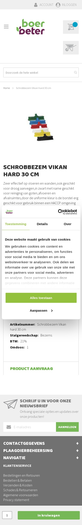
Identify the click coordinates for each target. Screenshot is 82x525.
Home (6, 88)
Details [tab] (42, 224)
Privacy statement (16, 500)
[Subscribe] (67, 427)
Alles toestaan (41, 298)
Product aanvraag (31, 369)
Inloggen (69, 4)
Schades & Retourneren (20, 490)
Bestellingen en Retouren (21, 475)
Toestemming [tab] (15, 224)
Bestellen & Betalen (17, 480)
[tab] (41, 368)
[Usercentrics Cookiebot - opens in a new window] (58, 212)
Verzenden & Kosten (17, 485)
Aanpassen (41, 310)
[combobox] (41, 72)
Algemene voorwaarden (20, 495)
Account (47, 4)
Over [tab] (68, 224)
